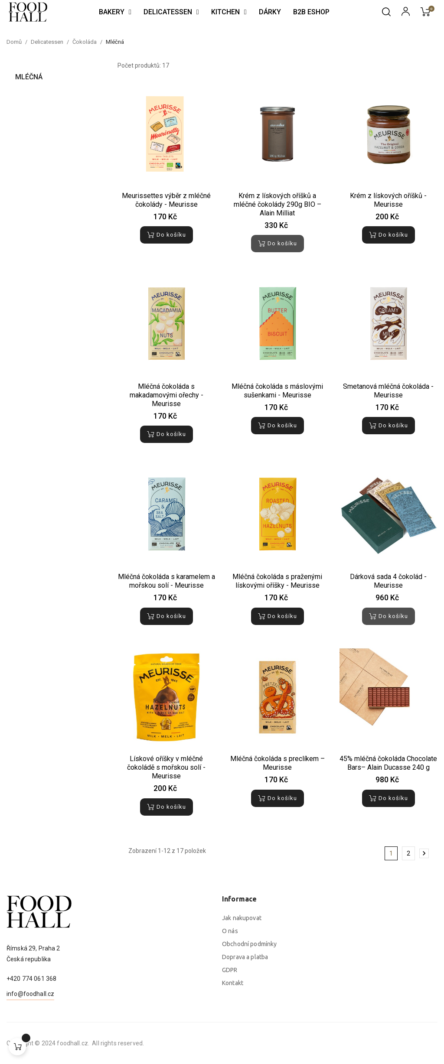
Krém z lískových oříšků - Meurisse (388, 200)
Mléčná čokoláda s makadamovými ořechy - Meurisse (166, 395)
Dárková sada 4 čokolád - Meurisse (388, 581)
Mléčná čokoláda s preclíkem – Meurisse (277, 763)
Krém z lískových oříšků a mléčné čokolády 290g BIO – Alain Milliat (277, 204)
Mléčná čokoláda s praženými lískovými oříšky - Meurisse (277, 581)
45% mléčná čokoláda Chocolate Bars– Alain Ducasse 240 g (388, 763)
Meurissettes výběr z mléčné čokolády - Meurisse (166, 200)
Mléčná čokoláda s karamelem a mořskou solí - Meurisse (166, 581)
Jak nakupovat (241, 1011)
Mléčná (28, 77)
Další (424, 853)
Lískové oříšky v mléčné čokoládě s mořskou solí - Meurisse (166, 767)
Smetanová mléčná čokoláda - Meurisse (388, 390)
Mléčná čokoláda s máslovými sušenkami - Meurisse (277, 390)
